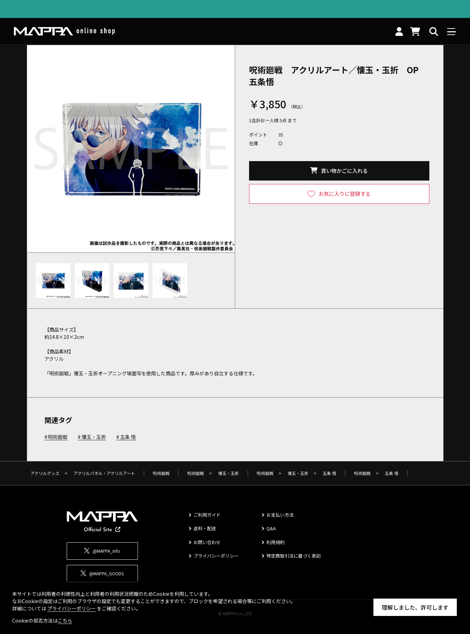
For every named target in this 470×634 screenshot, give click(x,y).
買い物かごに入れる (344, 170)
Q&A (271, 528)
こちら (65, 620)
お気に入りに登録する (345, 193)
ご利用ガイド (207, 514)
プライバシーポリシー (216, 555)
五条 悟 (128, 437)
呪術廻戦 (57, 437)
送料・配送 (204, 528)
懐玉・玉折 (94, 437)
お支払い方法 (280, 514)
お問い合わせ (207, 542)
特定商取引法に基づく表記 (293, 555)
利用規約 (275, 542)
